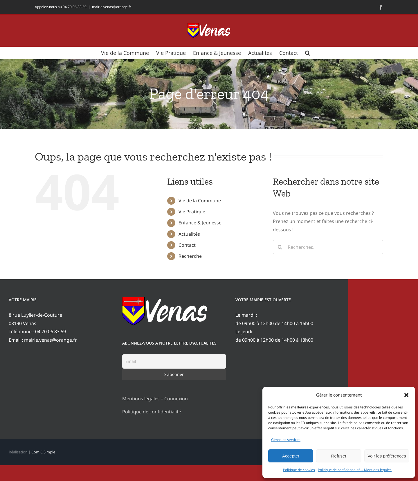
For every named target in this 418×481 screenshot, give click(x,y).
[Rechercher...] (328, 247)
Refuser (339, 455)
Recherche (190, 256)
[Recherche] (280, 247)
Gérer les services (285, 439)
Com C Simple (43, 452)
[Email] (174, 361)
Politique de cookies (299, 469)
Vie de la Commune (200, 200)
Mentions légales (141, 398)
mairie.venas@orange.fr (111, 6)
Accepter (290, 455)
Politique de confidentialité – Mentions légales (355, 469)
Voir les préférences (386, 455)
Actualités (189, 234)
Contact (187, 245)
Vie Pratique (192, 211)
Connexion (176, 398)
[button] (406, 395)
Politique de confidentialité (151, 411)
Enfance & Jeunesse (200, 222)
